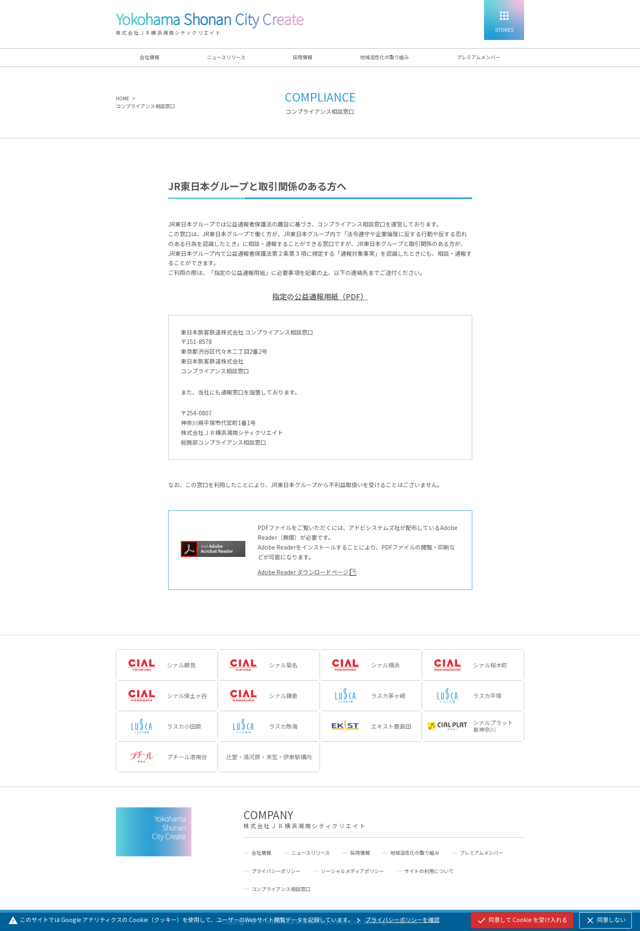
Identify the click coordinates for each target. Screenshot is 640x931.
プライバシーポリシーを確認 (396, 919)
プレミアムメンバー (478, 56)
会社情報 (149, 56)
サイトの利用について (428, 871)
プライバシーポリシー (275, 871)
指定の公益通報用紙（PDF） (320, 296)
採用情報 (302, 56)
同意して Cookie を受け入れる (522, 920)
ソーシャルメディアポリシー (352, 871)
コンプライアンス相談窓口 (280, 889)
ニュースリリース (226, 56)
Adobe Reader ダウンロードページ (307, 572)
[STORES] (504, 20)
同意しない (605, 920)
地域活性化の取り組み (384, 56)
